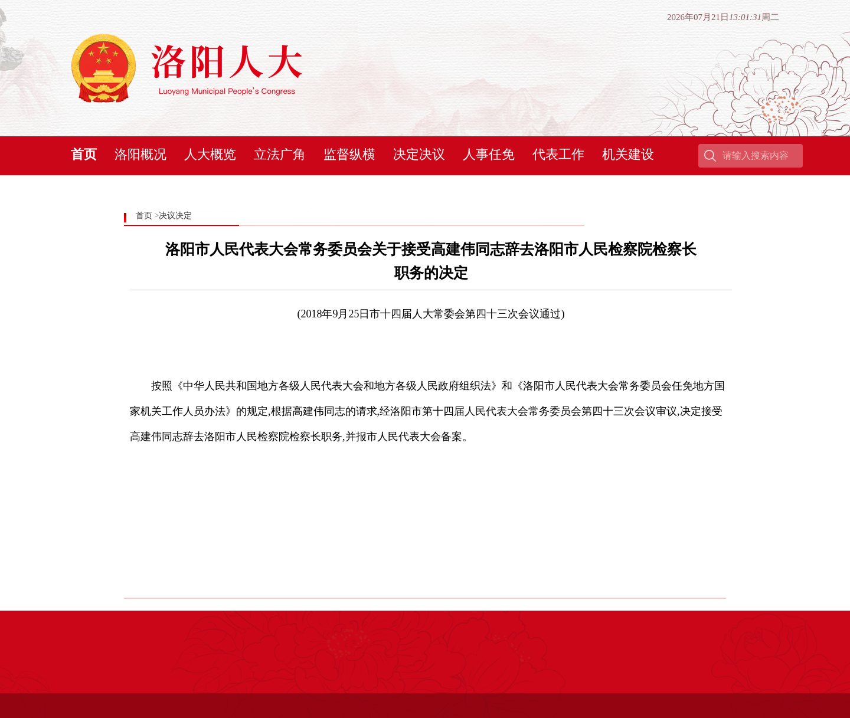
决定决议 (419, 154)
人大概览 (210, 154)
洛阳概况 (140, 154)
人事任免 (489, 154)
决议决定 (175, 215)
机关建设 (628, 154)
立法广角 (280, 154)
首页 (84, 154)
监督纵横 (349, 154)
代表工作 (558, 154)
